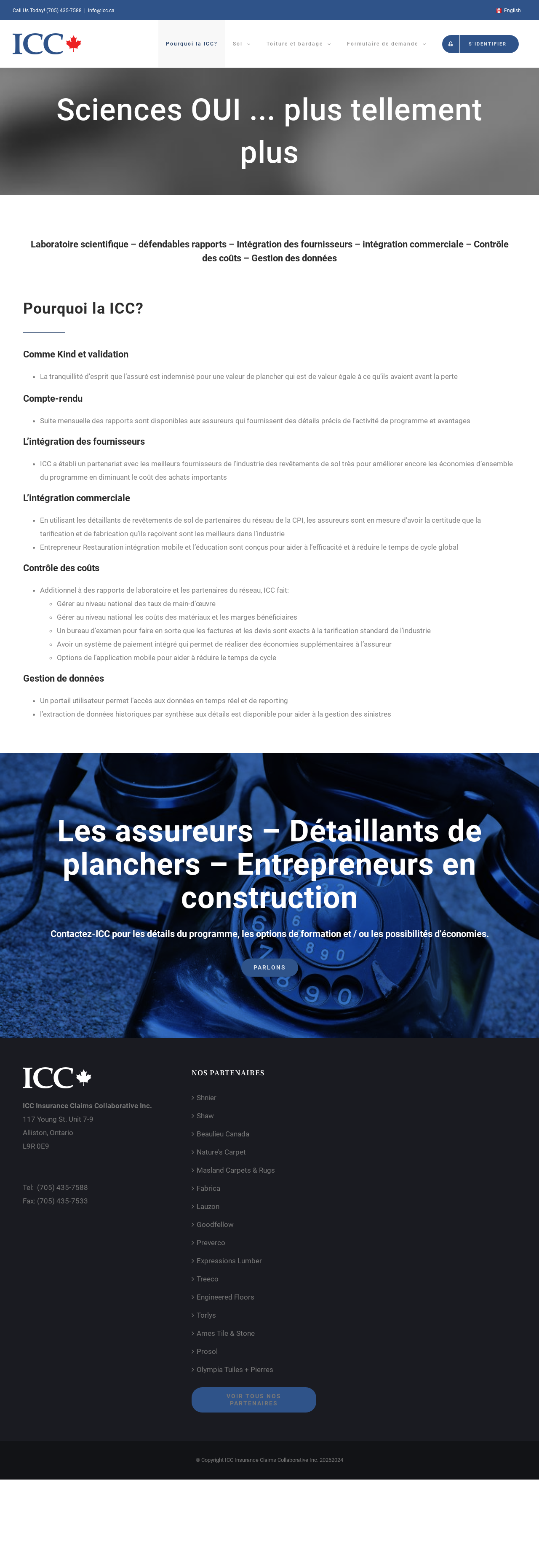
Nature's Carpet (221, 1152)
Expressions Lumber (229, 1261)
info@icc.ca (101, 10)
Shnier (206, 1097)
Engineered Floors (225, 1297)
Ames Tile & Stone (226, 1333)
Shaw (205, 1116)
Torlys (206, 1315)
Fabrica (208, 1188)
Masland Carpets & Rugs (236, 1170)
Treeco (208, 1279)
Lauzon (208, 1206)
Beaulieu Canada (223, 1134)
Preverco (211, 1242)
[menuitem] (508, 10)
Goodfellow (215, 1224)
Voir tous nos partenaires (254, 1400)
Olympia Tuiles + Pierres (235, 1369)
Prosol (207, 1351)
